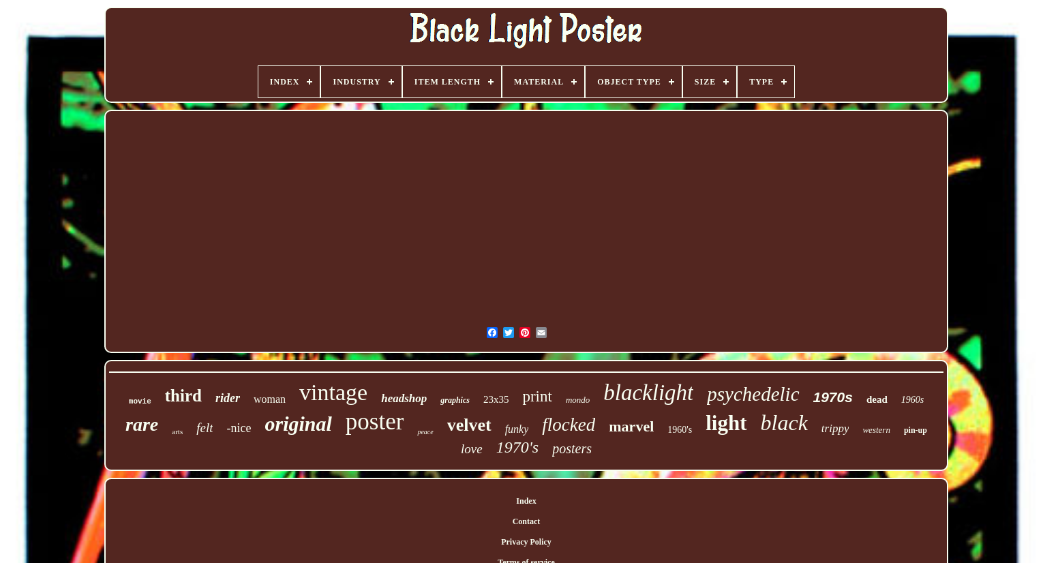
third (183, 395)
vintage (333, 392)
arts (177, 431)
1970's (517, 447)
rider (227, 398)
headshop (404, 398)
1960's (679, 430)
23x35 (496, 399)
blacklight (648, 392)
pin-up (915, 430)
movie (140, 401)
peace (425, 432)
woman (270, 399)
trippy (835, 428)
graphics (455, 400)
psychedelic (753, 394)
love (472, 449)
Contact (527, 521)
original (297, 423)
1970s (833, 397)
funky (517, 429)
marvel (631, 426)
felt (204, 428)
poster (375, 421)
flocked (568, 424)
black (784, 422)
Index (526, 501)
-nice (238, 428)
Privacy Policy (526, 542)
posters (572, 448)
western (876, 430)
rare (141, 424)
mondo (578, 400)
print (536, 396)
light (726, 423)
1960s (912, 400)
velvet (469, 425)
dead (877, 399)
